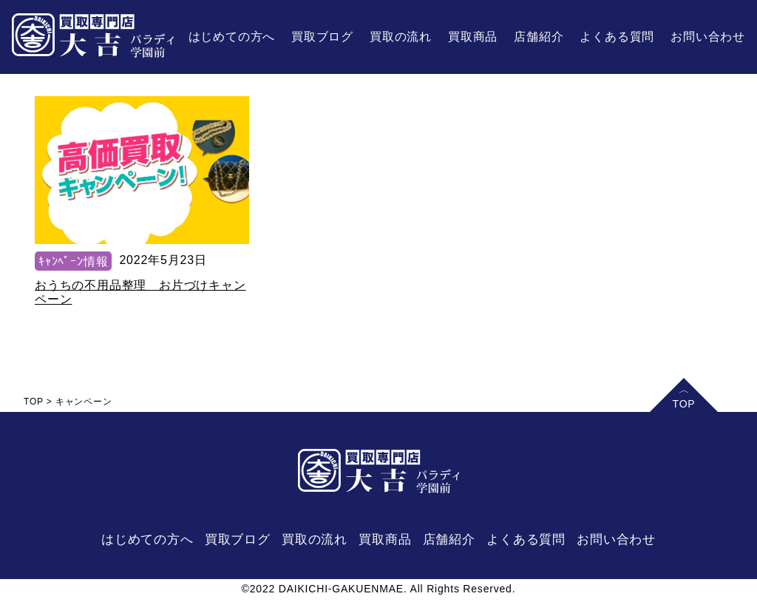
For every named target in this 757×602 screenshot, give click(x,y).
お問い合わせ (708, 36)
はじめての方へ (232, 36)
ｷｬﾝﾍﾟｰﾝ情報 (73, 261)
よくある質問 (617, 36)
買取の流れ (401, 36)
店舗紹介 (538, 36)
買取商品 (473, 36)
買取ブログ (322, 36)
